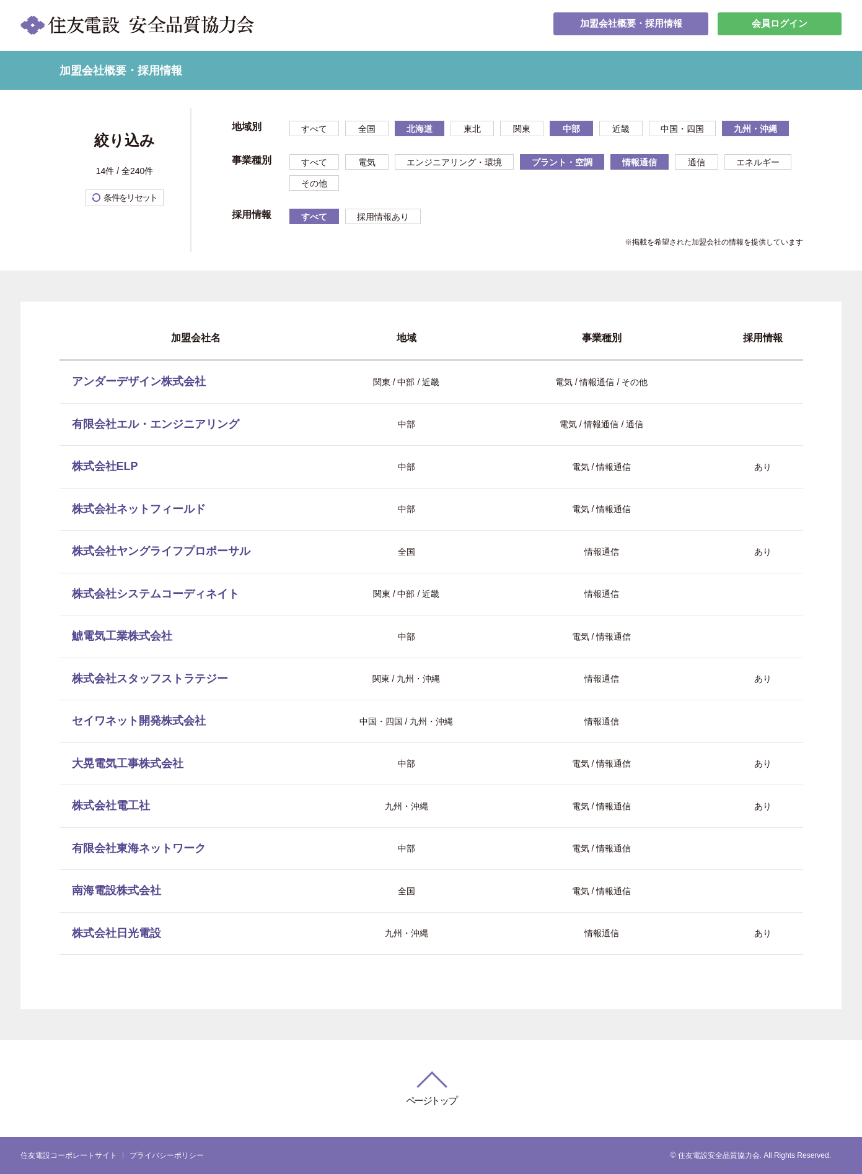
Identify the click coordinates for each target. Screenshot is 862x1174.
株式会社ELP (105, 466)
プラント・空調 (562, 162)
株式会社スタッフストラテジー (150, 678)
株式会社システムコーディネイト (155, 594)
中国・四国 (682, 129)
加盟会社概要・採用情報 (630, 25)
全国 (367, 129)
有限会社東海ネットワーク (139, 848)
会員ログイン (779, 25)
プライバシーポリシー (167, 1155)
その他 (314, 183)
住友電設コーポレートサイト (68, 1155)
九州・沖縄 (755, 129)
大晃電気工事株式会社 (127, 763)
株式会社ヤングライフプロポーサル (161, 551)
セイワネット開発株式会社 (139, 721)
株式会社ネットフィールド (139, 509)
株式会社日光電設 (116, 933)
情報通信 (639, 162)
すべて (314, 129)
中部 (571, 129)
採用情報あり (383, 217)
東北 (472, 129)
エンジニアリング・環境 (454, 162)
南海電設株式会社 (116, 890)
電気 (367, 162)
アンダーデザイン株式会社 (139, 381)
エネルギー (758, 162)
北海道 (420, 129)
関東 (521, 129)
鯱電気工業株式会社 (122, 636)
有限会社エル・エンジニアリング (155, 424)
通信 (696, 162)
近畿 (621, 129)
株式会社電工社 (111, 805)
